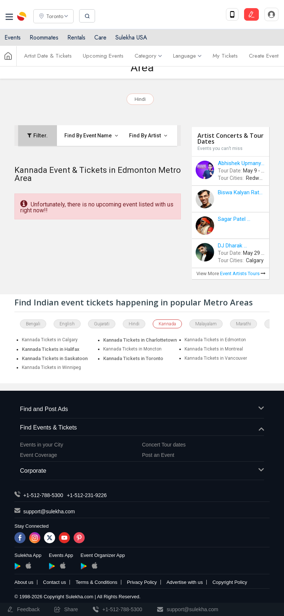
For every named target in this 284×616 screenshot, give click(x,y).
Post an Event (158, 455)
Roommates (44, 38)
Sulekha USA (131, 38)
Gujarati (101, 323)
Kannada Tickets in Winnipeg (51, 367)
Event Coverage (38, 455)
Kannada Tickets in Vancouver (216, 358)
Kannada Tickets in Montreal (214, 349)
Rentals (76, 38)
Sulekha (22, 16)
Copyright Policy (229, 582)
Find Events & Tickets (142, 428)
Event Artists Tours (243, 273)
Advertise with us (184, 582)
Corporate (142, 471)
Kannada (167, 323)
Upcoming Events (103, 56)
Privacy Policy (142, 582)
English (67, 323)
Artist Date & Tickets (48, 56)
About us (23, 582)
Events (12, 38)
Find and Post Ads (142, 409)
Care (100, 38)
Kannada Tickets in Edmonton (215, 339)
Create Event (263, 56)
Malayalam (206, 323)
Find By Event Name (91, 135)
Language (187, 56)
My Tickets (225, 56)
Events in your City (41, 445)
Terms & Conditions (96, 582)
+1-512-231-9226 (87, 495)
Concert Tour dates (164, 445)
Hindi (140, 99)
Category (148, 56)
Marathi (243, 323)
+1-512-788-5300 (43, 495)
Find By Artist (148, 135)
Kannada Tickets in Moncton (132, 349)
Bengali (33, 323)
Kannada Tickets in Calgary (50, 339)
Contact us (54, 582)
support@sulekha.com (49, 511)
